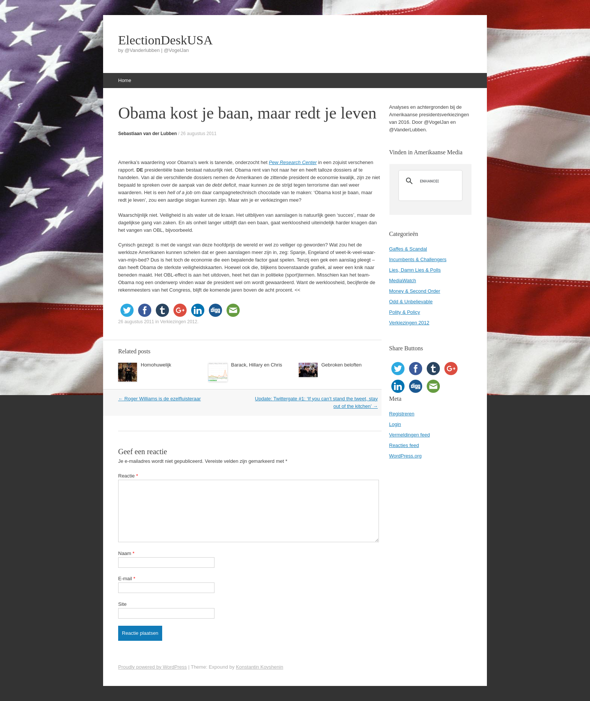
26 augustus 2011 (198, 133)
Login (395, 424)
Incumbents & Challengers (417, 259)
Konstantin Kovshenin (259, 667)
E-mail (126, 578)
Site (122, 604)
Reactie (128, 476)
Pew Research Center (293, 162)
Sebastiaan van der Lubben (147, 133)
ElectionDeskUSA (165, 40)
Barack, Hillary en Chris (256, 365)
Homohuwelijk (156, 365)
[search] (429, 181)
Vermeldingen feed (409, 435)
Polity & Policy (404, 312)
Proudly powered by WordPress (152, 667)
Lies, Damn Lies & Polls (415, 270)
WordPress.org (405, 456)
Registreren (401, 414)
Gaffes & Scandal (408, 249)
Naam (126, 553)
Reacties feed (404, 445)
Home (124, 80)
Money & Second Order (414, 291)
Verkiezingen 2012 (178, 321)
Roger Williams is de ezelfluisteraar (159, 398)
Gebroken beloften (341, 365)
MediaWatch (402, 280)
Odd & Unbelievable (411, 301)
